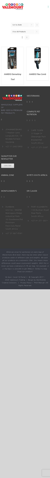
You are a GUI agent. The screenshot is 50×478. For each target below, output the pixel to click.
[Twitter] (29, 120)
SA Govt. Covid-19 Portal (15, 277)
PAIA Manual (39, 282)
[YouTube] (29, 102)
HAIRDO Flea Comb (37, 74)
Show (19, 31)
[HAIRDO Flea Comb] (37, 48)
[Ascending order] (37, 25)
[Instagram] (32, 102)
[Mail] (1, 120)
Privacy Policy (26, 282)
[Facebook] (27, 102)
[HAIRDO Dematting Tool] (12, 48)
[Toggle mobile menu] (48, 7)
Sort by (17, 25)
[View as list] (27, 37)
